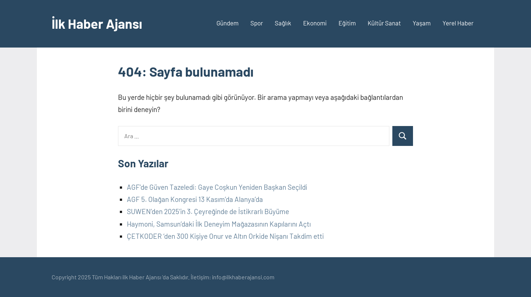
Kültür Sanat (384, 23)
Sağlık (283, 23)
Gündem (227, 23)
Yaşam (422, 23)
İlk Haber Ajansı (97, 23)
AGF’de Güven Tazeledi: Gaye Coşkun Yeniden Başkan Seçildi (217, 187)
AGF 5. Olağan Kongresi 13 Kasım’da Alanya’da (195, 199)
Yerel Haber (457, 23)
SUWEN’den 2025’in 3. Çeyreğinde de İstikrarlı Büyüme (208, 211)
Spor (256, 23)
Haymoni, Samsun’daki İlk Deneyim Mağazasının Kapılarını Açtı (219, 224)
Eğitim (347, 23)
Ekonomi (315, 23)
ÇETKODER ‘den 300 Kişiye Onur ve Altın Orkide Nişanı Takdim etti (225, 236)
